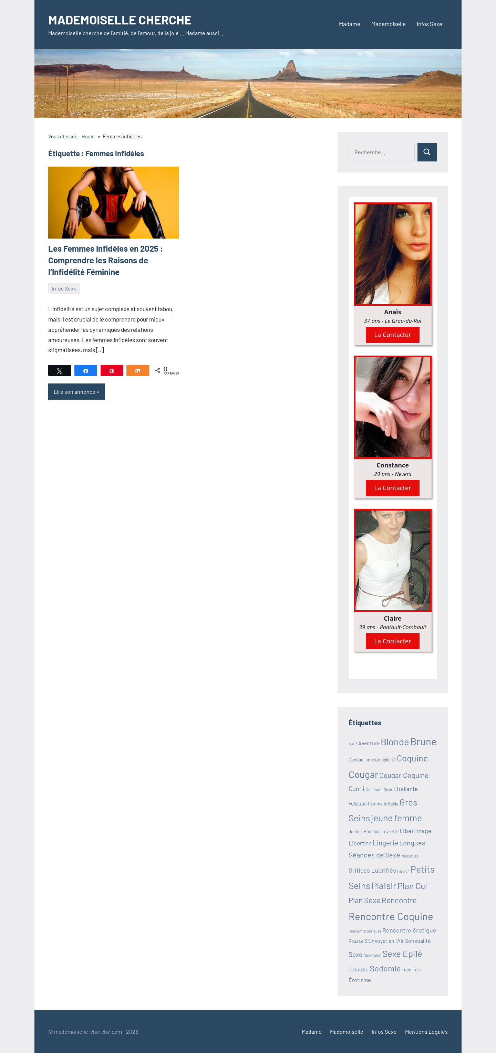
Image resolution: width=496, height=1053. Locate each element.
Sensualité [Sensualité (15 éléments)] (418, 940)
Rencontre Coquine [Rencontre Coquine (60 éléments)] (391, 916)
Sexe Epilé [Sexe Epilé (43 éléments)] (402, 953)
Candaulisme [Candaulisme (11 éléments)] (361, 759)
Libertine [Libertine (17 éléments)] (360, 843)
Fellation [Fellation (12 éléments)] (358, 804)
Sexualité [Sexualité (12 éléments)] (359, 969)
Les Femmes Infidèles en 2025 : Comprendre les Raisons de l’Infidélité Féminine (105, 259)
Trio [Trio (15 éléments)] (417, 969)
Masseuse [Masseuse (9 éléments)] (409, 855)
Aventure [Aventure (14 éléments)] (369, 743)
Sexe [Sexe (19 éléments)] (355, 954)
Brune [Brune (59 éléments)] (423, 741)
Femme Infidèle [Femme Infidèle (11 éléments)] (383, 804)
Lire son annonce (74, 391)
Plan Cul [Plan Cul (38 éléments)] (412, 886)
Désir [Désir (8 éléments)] (388, 789)
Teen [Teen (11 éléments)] (406, 969)
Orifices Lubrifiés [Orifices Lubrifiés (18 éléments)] (372, 870)
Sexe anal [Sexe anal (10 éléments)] (372, 955)
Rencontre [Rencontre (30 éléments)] (399, 900)
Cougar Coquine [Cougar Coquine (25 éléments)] (403, 775)
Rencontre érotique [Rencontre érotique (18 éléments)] (409, 930)
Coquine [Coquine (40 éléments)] (412, 758)
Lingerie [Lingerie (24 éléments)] (385, 842)
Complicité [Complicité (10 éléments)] (385, 759)
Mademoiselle (388, 23)
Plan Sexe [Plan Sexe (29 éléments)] (365, 900)
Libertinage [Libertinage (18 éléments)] (416, 830)
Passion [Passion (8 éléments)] (403, 871)
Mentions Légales (426, 1031)
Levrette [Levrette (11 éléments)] (390, 831)
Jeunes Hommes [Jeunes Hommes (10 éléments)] (364, 831)
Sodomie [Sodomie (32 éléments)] (385, 968)
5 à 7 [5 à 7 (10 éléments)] (353, 743)
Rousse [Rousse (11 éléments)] (356, 941)
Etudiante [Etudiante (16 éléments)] (405, 788)
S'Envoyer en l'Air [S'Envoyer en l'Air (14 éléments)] (384, 940)
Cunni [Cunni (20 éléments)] (356, 788)
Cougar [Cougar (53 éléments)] (363, 774)
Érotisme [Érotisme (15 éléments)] (360, 980)
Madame (349, 23)
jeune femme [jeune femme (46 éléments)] (396, 817)
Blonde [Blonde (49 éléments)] (395, 741)
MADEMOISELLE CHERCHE (120, 19)
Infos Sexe (429, 23)
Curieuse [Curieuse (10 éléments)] (374, 789)
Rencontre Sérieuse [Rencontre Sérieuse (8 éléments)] (365, 931)
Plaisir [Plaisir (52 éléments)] (383, 885)
